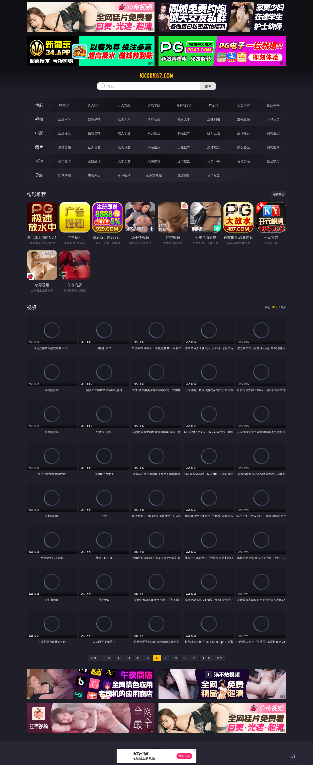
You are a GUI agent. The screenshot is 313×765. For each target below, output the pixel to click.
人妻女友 (124, 161)
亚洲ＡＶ (64, 119)
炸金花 (213, 105)
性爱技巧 (273, 161)
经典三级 (213, 133)
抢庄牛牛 (273, 105)
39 (175, 658)
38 (165, 658)
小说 (39, 161)
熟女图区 (243, 147)
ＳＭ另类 (273, 119)
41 (194, 658)
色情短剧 (213, 175)
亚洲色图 (94, 147)
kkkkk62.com (156, 76)
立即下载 (184, 756)
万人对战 (124, 105)
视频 (39, 119)
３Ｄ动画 (154, 119)
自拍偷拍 (94, 119)
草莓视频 (124, 175)
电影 (39, 133)
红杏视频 (183, 175)
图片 (39, 147)
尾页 (219, 658)
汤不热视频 (154, 175)
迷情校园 (183, 161)
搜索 (208, 86)
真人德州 (94, 105)
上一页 (106, 658)
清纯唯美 (213, 147)
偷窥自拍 (64, 147)
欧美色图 (124, 147)
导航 (39, 175)
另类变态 (273, 133)
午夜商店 (94, 175)
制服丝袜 (183, 133)
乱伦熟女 (243, 133)
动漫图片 (154, 147)
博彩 (39, 105)
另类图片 (273, 147)
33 (118, 658)
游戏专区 (154, 105)
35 (137, 658)
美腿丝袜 (183, 147)
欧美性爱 (154, 133)
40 (184, 658)
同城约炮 (64, 175)
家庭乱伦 (94, 161)
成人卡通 (124, 133)
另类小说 (213, 161)
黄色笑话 (243, 161)
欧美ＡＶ (124, 119)
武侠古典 (154, 161)
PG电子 (64, 105)
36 (147, 658)
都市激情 (64, 161)
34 (128, 658)
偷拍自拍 (94, 133)
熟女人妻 (183, 119)
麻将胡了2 (183, 105)
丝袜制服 (213, 119)
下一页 (206, 658)
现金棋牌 (243, 105)
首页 (93, 658)
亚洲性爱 (64, 133)
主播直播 (243, 119)
